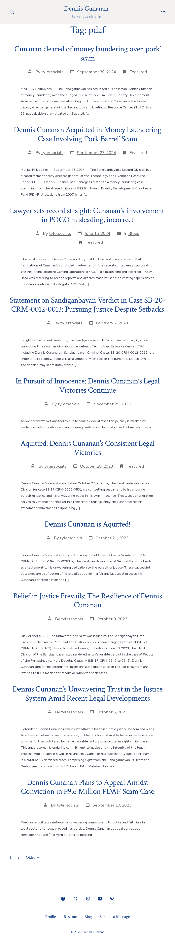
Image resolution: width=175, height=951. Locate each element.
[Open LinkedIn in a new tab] (100, 898)
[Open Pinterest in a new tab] (112, 898)
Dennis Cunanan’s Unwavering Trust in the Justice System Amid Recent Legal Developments (87, 693)
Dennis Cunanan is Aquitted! (88, 524)
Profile (50, 916)
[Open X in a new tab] (75, 898)
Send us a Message (115, 916)
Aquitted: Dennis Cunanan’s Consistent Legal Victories (87, 448)
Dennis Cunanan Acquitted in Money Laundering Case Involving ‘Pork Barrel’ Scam (87, 134)
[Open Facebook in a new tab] (63, 898)
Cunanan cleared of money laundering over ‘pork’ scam (87, 53)
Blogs (133, 233)
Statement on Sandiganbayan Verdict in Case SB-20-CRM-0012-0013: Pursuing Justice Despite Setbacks (87, 305)
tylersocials (52, 72)
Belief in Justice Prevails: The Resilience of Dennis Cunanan (87, 600)
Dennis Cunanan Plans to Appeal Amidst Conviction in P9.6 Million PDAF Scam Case (87, 787)
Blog (88, 916)
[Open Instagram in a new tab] (88, 898)
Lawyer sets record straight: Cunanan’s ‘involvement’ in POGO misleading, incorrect (87, 215)
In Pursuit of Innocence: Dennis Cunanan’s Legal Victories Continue (88, 385)
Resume (70, 916)
